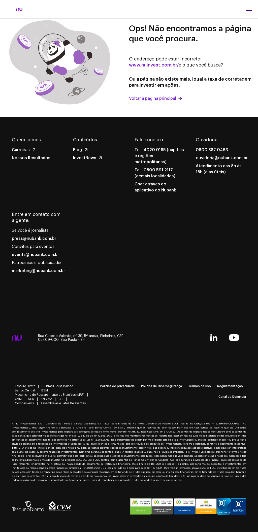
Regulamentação (230, 386)
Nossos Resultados (31, 158)
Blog (77, 150)
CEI (60, 399)
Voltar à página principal (155, 98)
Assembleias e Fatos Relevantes (63, 403)
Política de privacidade (117, 386)
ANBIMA (46, 399)
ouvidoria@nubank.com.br (222, 158)
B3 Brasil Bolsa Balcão (57, 386)
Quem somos (26, 140)
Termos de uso (199, 386)
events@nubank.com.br (35, 255)
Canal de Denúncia (232, 396)
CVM (18, 399)
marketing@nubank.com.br (38, 271)
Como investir (24, 403)
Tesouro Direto (25, 386)
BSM (44, 390)
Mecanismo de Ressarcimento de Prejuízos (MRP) (49, 394)
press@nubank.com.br (34, 239)
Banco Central (25, 390)
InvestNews (84, 158)
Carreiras (21, 150)
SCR (31, 399)
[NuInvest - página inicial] (19, 9)
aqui (16, 448)
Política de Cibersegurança (161, 386)
